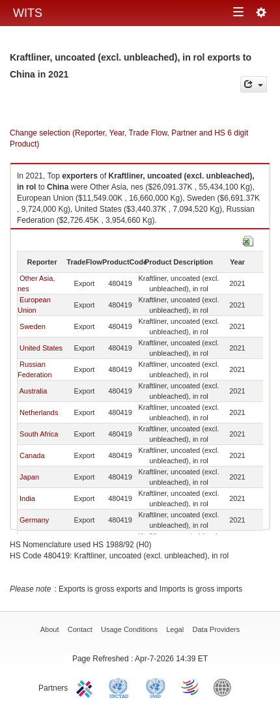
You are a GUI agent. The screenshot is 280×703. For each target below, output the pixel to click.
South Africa (39, 434)
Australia (33, 391)
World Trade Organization (191, 687)
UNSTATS (156, 687)
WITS (27, 13)
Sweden (33, 326)
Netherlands (39, 412)
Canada (32, 455)
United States (41, 348)
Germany (34, 520)
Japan (29, 477)
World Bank (225, 687)
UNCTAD (121, 687)
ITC (87, 687)
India (27, 498)
